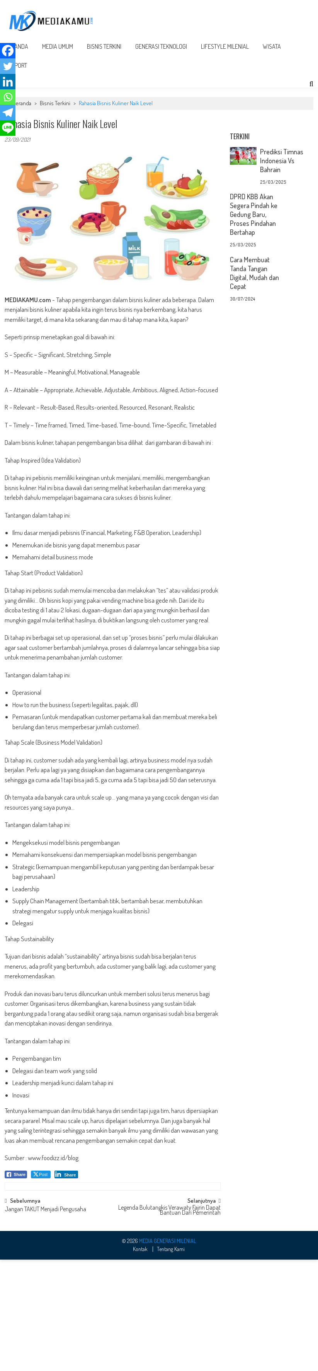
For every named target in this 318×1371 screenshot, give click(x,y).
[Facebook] (7, 50)
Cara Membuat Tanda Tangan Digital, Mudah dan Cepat (254, 273)
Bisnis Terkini (104, 46)
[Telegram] (7, 112)
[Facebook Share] (16, 1174)
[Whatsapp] (7, 97)
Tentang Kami (171, 1348)
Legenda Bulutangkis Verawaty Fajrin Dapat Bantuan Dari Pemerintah (169, 1310)
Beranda (21, 103)
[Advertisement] (112, 1231)
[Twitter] (7, 66)
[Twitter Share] (41, 1174)
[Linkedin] (7, 81)
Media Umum (57, 46)
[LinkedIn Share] (66, 1174)
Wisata (272, 46)
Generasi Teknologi (161, 46)
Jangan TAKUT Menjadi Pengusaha (45, 1309)
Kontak (140, 1348)
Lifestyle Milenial (225, 46)
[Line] (7, 128)
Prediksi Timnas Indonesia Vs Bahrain (281, 160)
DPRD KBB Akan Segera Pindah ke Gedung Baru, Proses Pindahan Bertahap (253, 214)
